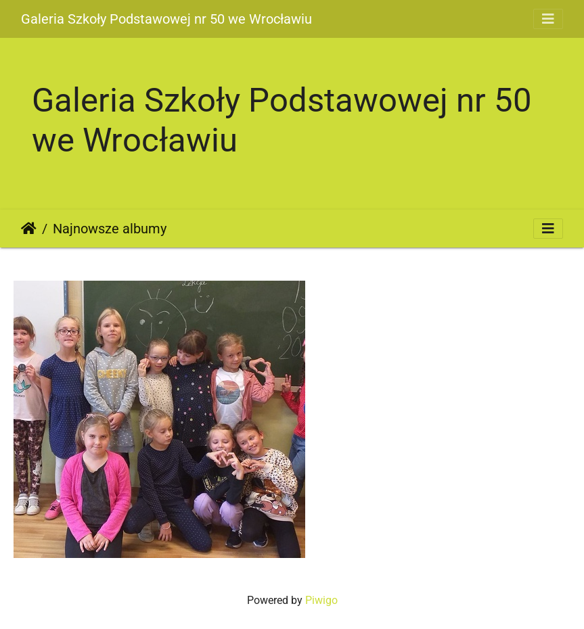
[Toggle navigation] (548, 19)
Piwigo (321, 600)
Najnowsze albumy (109, 228)
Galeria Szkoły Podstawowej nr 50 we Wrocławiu (166, 19)
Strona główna (29, 228)
